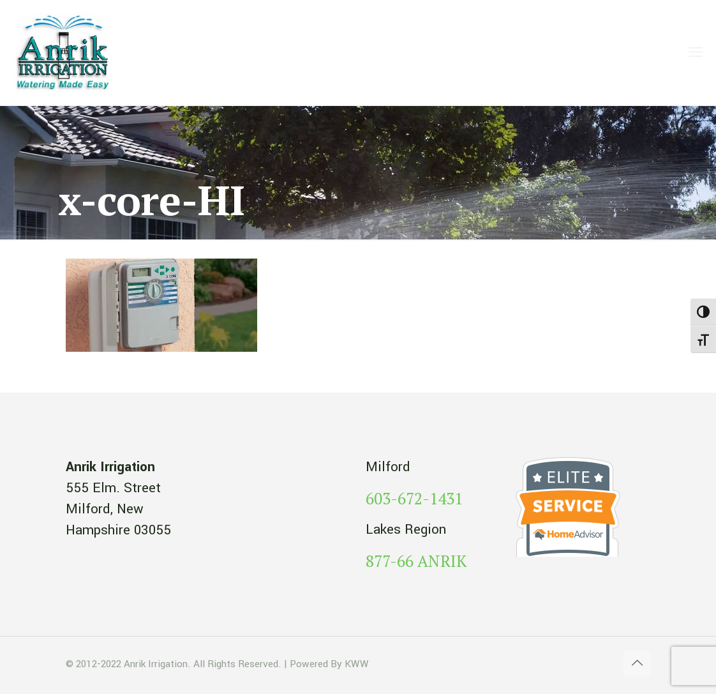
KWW (357, 664)
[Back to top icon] (636, 663)
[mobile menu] (695, 53)
